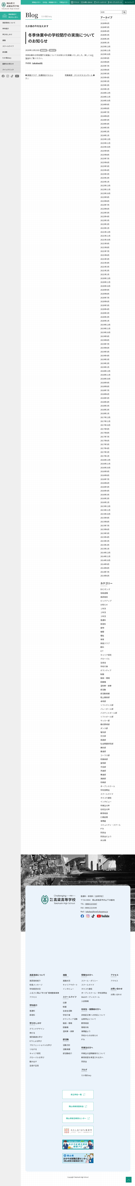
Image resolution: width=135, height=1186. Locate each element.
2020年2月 (104, 317)
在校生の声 (105, 809)
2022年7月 (104, 204)
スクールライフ (8, 46)
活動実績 (66, 1049)
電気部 (103, 732)
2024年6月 (104, 116)
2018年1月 (104, 413)
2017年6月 (104, 440)
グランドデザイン (37, 1028)
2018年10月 (105, 378)
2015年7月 (104, 525)
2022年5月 (104, 212)
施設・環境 (105, 678)
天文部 (103, 736)
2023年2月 (104, 177)
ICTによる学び (36, 1041)
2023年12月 (105, 139)
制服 (102, 674)
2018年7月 (104, 390)
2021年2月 (104, 270)
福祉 (102, 635)
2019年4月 (104, 355)
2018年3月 (104, 405)
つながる (33, 1049)
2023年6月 (104, 162)
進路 (4, 40)
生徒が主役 (34, 1065)
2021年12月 (105, 232)
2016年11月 (105, 463)
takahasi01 (37, 63)
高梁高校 (43, 50)
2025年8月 (104, 61)
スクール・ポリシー (89, 980)
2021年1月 (104, 274)
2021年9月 (104, 243)
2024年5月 (104, 119)
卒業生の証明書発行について (93, 1053)
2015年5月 (104, 533)
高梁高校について (8, 23)
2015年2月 (104, 544)
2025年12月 (105, 46)
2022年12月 (105, 185)
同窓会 (103, 832)
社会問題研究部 (106, 743)
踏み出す (33, 1061)
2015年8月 (104, 521)
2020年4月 (104, 309)
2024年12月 (105, 92)
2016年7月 (104, 479)
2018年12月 (105, 371)
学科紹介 (5, 28)
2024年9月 (104, 104)
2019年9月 (104, 336)
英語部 (103, 739)
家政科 (103, 624)
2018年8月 (104, 386)
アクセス (75, 2)
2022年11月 (105, 189)
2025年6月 (104, 69)
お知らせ (52, 50)
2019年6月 (104, 347)
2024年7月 (104, 112)
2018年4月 (104, 402)
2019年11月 (105, 328)
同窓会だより (105, 836)
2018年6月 (104, 394)
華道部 (103, 774)
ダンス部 (104, 728)
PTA (102, 828)
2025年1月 (104, 89)
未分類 (103, 840)
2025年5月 (104, 73)
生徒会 (103, 662)
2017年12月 (105, 417)
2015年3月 (104, 541)
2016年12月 (105, 459)
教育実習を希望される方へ (92, 1057)
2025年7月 (104, 65)
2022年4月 (104, 216)
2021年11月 (105, 235)
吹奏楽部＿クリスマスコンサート (80, 75)
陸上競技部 (105, 697)
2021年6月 (104, 255)
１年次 (103, 608)
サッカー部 (105, 720)
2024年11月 (105, 96)
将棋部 (103, 782)
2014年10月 (105, 560)
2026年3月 (104, 34)
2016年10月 (105, 467)
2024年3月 (104, 127)
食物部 (103, 763)
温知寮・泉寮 (105, 685)
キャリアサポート (70, 984)
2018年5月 (104, 398)
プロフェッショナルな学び (41, 1045)
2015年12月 (105, 506)
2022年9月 (104, 197)
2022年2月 (104, 224)
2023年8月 (104, 154)
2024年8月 (104, 108)
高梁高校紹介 (35, 980)
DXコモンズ (105, 589)
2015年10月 (105, 514)
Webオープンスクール (90, 997)
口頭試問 (104, 817)
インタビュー (105, 801)
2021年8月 (104, 247)
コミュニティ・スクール (110, 824)
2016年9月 (104, 471)
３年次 (103, 616)
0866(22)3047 (91, 903)
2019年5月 (104, 351)
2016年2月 (104, 498)
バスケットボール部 (108, 712)
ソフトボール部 (106, 716)
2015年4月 (104, 537)
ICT (101, 651)
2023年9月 (104, 150)
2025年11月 (105, 50)
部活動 (4, 52)
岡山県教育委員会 (78, 1106)
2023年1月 (104, 181)
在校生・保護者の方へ (50, 2)
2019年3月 (104, 359)
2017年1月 (104, 456)
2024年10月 (105, 100)
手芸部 (103, 766)
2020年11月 (105, 282)
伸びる (32, 1032)
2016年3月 (104, 494)
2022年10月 (105, 193)
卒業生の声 (105, 805)
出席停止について (88, 1019)
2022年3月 (104, 220)
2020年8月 (104, 293)
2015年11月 (105, 510)
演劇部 (103, 778)
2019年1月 (104, 367)
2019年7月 (104, 344)
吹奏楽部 (104, 759)
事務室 (103, 821)
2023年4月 (104, 170)
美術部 (103, 747)
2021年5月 (104, 259)
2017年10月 (105, 425)
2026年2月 (104, 38)
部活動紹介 (67, 1053)
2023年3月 (104, 174)
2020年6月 (104, 301)
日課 (65, 1002)
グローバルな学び (37, 1057)
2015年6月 (104, 529)
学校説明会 (105, 790)
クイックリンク (8, 69)
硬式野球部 (105, 724)
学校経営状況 (35, 988)
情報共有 (85, 1027)
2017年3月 (104, 452)
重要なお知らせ (8, 64)
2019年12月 (105, 324)
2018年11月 (105, 374)
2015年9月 (104, 517)
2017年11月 (105, 421)
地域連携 (104, 593)
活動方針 (66, 1045)
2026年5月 (104, 27)
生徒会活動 (67, 1010)
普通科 (103, 620)
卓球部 (103, 701)
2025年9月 (104, 58)
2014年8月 (104, 568)
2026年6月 (104, 23)
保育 (102, 639)
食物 (102, 627)
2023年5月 (104, 166)
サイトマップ (129, 2)
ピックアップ (105, 600)
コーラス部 (105, 755)
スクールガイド (100, 2)
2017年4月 (104, 448)
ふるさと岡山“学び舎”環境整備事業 (44, 992)
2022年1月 (104, 228)
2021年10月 (105, 239)
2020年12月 (105, 278)
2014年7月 (104, 571)
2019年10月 (105, 332)
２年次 (103, 612)
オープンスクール (115, 2)
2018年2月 (104, 409)
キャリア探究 (105, 654)
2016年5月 (104, 486)
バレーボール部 (106, 709)
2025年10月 (105, 54)
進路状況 (66, 980)
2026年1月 (104, 42)
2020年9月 (104, 289)
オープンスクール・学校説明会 (94, 992)
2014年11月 (105, 556)
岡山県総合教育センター (78, 1118)
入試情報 (85, 1001)
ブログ (84, 1069)
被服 (102, 631)
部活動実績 (105, 693)
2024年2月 (104, 131)
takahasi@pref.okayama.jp (97, 911)
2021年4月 (104, 262)
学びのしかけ (7, 34)
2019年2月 (104, 363)
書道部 (103, 751)
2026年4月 (104, 31)
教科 (102, 647)
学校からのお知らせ (89, 1035)
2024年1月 (104, 135)
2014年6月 (104, 575)
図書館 (103, 682)
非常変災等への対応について (93, 1015)
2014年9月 (104, 564)
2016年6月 (104, 483)
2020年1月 (104, 320)
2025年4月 (104, 77)
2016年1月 (104, 502)
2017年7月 (104, 436)
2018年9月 (104, 382)
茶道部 (103, 770)
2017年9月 (104, 429)
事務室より (85, 1031)
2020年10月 (105, 286)
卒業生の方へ (63, 2)
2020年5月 (104, 305)
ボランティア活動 (70, 1019)
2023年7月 (104, 158)
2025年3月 (104, 81)
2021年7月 (104, 251)
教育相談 (104, 813)
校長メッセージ (36, 984)
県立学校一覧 (78, 1094)
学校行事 (104, 666)
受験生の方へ (36, 2)
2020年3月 (104, 313)
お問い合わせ (87, 2)
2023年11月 (105, 143)
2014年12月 (105, 552)
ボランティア (105, 670)
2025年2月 (104, 85)
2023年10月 (105, 146)
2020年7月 (104, 297)
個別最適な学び (36, 1036)
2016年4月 (104, 490)
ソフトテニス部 (106, 705)
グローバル (105, 658)
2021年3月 (104, 266)
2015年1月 (104, 548)
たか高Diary (6, 58)
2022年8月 (104, 201)
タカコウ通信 (105, 797)
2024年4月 (104, 123)
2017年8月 (104, 432)
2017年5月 (104, 444)
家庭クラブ (105, 643)
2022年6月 (104, 208)
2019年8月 (104, 340)
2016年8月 (104, 475)
